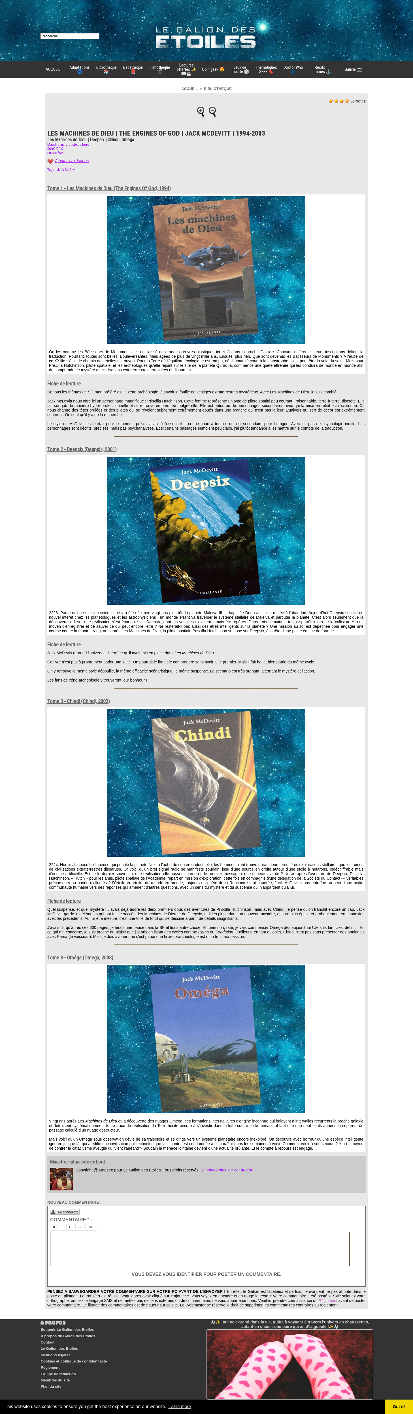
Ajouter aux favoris (71, 160)
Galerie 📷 (353, 69)
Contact (47, 1340)
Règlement (338, 1300)
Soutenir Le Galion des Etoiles (66, 1329)
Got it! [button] (399, 1406)
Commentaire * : (71, 1219)
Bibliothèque (218, 89)
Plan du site (50, 1378)
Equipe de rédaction (57, 1367)
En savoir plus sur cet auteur (226, 1170)
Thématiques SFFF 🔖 (266, 69)
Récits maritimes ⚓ (319, 69)
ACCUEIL (53, 69)
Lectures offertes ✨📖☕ (186, 69)
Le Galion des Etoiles (58, 1345)
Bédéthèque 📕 (133, 69)
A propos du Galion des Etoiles (67, 1334)
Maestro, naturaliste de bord (68, 144)
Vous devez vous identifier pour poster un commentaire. (206, 1274)
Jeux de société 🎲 (240, 69)
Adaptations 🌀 (79, 69)
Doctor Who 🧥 (293, 69)
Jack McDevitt (67, 170)
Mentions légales (55, 1351)
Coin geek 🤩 (213, 69)
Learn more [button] (180, 1406)
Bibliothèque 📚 (106, 69)
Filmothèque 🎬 (160, 69)
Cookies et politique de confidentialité (73, 1356)
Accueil (189, 89)
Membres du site (54, 1372)
